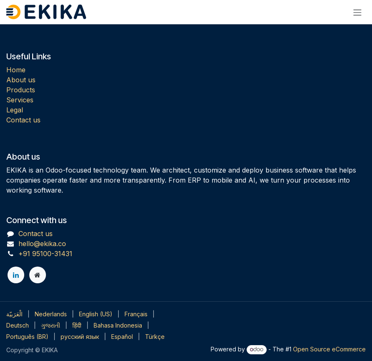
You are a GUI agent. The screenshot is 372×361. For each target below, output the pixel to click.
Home (15, 70)
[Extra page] (37, 275)
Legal (14, 110)
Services (19, 100)
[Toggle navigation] (357, 12)
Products (20, 90)
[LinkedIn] (16, 275)
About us (21, 80)
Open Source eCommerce (329, 349)
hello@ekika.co (42, 243)
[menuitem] (14, 314)
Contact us (23, 120)
